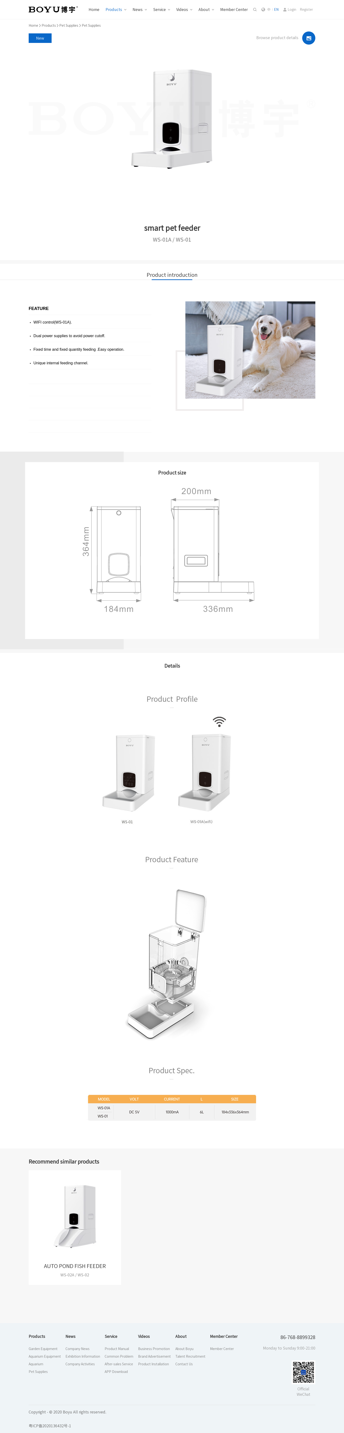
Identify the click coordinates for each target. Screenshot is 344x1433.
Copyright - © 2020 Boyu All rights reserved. (67, 1412)
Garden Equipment (43, 1349)
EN (276, 9)
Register (306, 9)
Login (292, 9)
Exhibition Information (82, 1356)
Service (159, 9)
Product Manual (117, 1349)
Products (114, 9)
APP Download (116, 1371)
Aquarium (36, 1364)
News (138, 9)
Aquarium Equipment (45, 1356)
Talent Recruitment (190, 1356)
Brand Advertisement (154, 1356)
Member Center (234, 9)
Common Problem (119, 1356)
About (204, 9)
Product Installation (153, 1364)
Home (94, 9)
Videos (182, 9)
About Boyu (184, 1349)
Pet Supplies (68, 25)
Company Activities (80, 1364)
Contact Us (184, 1364)
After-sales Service (119, 1364)
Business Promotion (154, 1349)
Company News (77, 1349)
